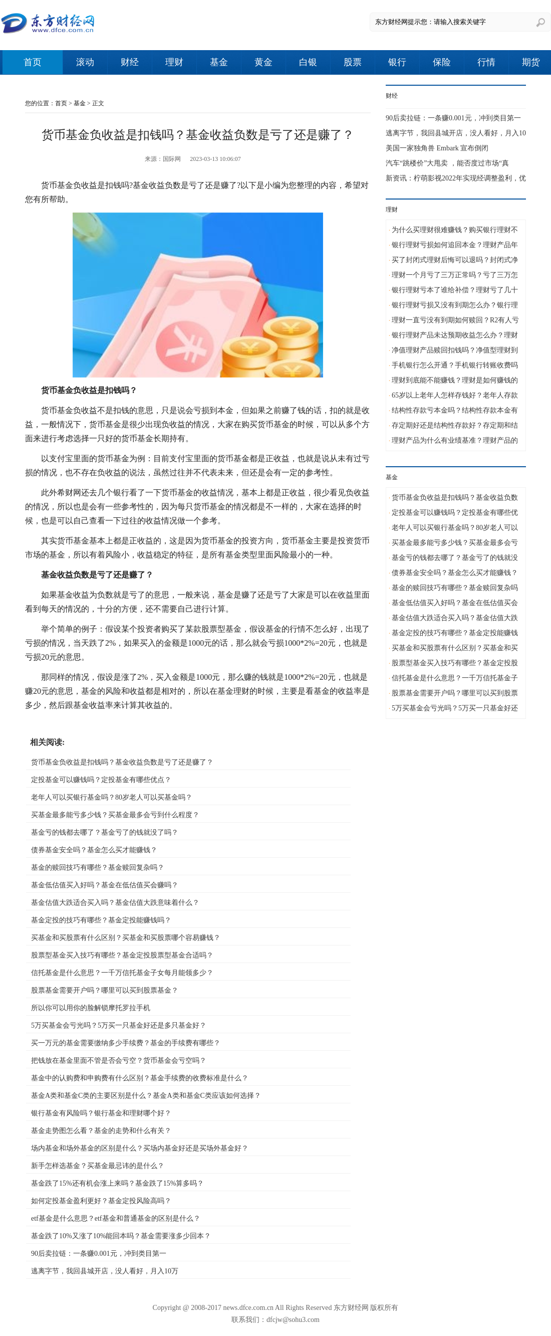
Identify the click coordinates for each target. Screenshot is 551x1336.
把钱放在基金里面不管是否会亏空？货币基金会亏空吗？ (118, 1060)
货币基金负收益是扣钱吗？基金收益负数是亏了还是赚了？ (122, 762)
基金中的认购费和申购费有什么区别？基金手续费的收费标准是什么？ (139, 1078)
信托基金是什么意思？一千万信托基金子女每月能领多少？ (122, 973)
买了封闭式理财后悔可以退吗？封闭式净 (455, 260)
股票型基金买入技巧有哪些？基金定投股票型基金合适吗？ (122, 955)
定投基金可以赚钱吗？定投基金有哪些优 (455, 512)
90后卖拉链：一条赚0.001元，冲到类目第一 (98, 1253)
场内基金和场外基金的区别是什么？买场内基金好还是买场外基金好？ (139, 1148)
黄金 (263, 62)
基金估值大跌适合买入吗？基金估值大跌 (455, 618)
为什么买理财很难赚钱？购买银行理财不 (455, 230)
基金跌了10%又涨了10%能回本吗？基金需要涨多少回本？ (121, 1236)
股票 (353, 62)
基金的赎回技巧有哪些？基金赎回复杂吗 (455, 588)
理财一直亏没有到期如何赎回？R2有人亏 (455, 320)
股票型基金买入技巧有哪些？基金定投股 (455, 663)
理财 (174, 62)
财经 (130, 62)
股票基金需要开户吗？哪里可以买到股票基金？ (104, 990)
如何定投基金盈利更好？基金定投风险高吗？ (101, 1201)
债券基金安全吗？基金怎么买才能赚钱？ (94, 850)
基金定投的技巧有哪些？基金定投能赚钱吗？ (101, 920)
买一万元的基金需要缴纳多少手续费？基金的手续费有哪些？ (125, 1043)
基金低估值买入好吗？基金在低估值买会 (455, 603)
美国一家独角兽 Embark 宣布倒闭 (437, 148)
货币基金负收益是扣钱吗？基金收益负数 (455, 497)
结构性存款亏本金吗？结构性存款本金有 (455, 410)
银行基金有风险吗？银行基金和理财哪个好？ (101, 1113)
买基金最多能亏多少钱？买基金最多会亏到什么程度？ (115, 815)
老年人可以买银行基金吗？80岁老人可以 (455, 527)
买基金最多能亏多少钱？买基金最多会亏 (455, 542)
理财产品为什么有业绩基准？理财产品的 (455, 440)
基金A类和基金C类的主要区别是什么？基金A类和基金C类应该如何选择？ (146, 1095)
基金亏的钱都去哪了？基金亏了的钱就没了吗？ (104, 832)
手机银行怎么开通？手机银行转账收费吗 (455, 365)
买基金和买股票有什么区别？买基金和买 (455, 648)
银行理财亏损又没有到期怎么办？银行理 (455, 305)
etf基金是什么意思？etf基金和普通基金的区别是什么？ (115, 1218)
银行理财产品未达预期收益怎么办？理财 (455, 335)
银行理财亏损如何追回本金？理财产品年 (455, 245)
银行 (397, 62)
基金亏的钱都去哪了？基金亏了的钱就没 (455, 557)
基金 (219, 62)
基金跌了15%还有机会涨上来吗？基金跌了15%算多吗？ (117, 1183)
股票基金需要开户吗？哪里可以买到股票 (455, 693)
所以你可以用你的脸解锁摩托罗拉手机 (90, 1008)
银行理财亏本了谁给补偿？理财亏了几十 (455, 290)
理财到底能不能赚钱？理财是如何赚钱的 (455, 380)
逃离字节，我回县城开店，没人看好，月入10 (456, 133)
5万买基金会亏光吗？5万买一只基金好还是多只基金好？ (118, 1025)
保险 (442, 62)
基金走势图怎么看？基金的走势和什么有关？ (101, 1130)
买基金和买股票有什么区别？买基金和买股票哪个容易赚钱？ (125, 937)
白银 (308, 62)
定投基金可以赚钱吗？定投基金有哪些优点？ (101, 780)
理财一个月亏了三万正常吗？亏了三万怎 (455, 275)
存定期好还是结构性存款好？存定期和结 (455, 425)
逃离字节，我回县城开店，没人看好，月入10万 (104, 1271)
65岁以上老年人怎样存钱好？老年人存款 (455, 395)
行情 (486, 62)
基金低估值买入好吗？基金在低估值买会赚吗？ (104, 885)
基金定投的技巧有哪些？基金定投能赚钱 (455, 633)
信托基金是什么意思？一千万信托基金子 (455, 678)
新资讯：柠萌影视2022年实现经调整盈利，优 (456, 178)
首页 (33, 62)
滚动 (85, 62)
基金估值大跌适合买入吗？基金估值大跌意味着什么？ (115, 902)
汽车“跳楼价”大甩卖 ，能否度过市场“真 (447, 163)
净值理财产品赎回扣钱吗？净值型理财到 (455, 350)
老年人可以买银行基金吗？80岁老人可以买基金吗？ (111, 797)
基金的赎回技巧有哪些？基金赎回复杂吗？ (97, 867)
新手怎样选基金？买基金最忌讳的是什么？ (97, 1166)
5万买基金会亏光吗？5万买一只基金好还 (455, 708)
